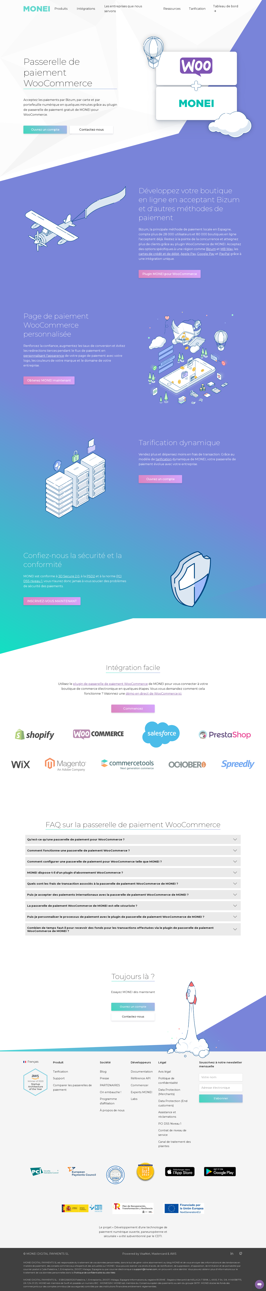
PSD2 (91, 576)
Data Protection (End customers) (172, 1103)
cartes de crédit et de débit (159, 254)
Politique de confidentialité (168, 1081)
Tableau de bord (225, 8)
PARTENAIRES (110, 1085)
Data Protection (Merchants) (169, 1092)
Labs (134, 1099)
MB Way (226, 249)
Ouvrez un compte (45, 129)
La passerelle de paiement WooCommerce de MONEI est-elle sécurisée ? (132, 905)
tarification (164, 459)
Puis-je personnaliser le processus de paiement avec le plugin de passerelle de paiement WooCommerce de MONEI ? (132, 917)
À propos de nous (112, 1110)
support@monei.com (145, 1269)
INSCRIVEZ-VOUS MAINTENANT (52, 601)
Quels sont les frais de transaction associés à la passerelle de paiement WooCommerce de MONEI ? (132, 883)
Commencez (133, 708)
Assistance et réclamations (167, 1114)
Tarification (197, 8)
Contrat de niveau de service (172, 1133)
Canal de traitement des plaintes (174, 1144)
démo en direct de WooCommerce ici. (154, 693)
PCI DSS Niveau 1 (169, 1123)
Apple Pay (188, 254)
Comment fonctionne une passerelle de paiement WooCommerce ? (132, 850)
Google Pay (205, 254)
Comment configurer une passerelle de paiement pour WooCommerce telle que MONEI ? (132, 861)
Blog (103, 1071)
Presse (104, 1078)
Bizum (211, 249)
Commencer (139, 1085)
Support (59, 1078)
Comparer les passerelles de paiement (72, 1087)
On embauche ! (110, 1092)
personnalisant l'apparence (43, 356)
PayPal (224, 254)
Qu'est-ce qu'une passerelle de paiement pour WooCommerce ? (132, 839)
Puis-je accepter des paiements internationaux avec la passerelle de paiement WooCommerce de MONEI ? (132, 894)
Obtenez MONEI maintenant (49, 380)
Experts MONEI (141, 1092)
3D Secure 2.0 (68, 576)
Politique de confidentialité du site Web (94, 1272)
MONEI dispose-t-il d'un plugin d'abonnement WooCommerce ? (132, 872)
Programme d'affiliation (108, 1101)
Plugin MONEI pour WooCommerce (169, 274)
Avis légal (164, 1071)
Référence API (141, 1078)
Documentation (142, 1071)
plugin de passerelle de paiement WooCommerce (110, 684)
